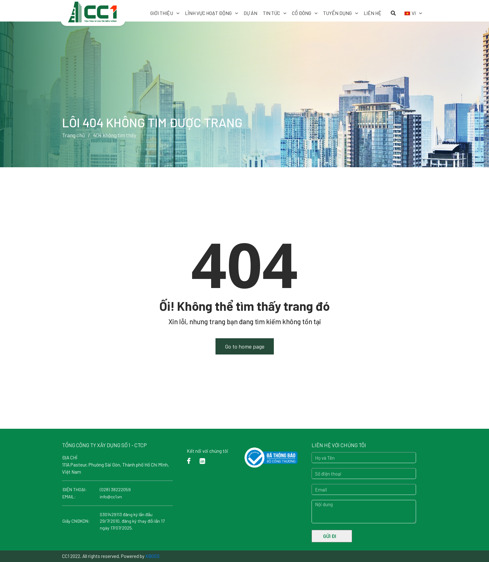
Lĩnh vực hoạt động (208, 13)
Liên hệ (372, 13)
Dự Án (250, 13)
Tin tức (271, 13)
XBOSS (152, 556)
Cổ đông (301, 13)
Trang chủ (73, 135)
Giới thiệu (161, 13)
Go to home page (244, 346)
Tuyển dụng (337, 13)
